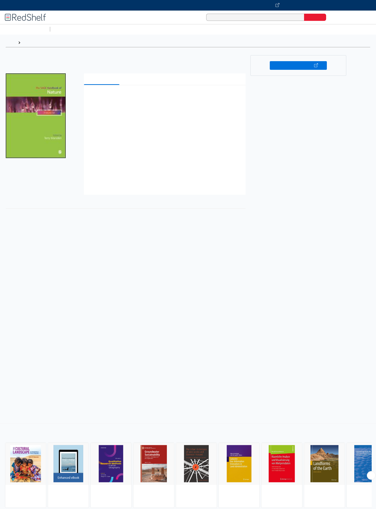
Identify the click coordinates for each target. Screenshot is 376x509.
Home (11, 42)
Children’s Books (318, 29)
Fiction (271, 29)
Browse (29, 42)
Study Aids (65, 29)
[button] (165, 96)
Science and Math (94, 29)
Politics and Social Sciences (236, 29)
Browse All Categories (25, 29)
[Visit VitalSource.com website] (188, 5)
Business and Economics (186, 29)
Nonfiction (290, 29)
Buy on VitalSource (298, 65)
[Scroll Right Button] (371, 475)
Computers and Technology (137, 29)
